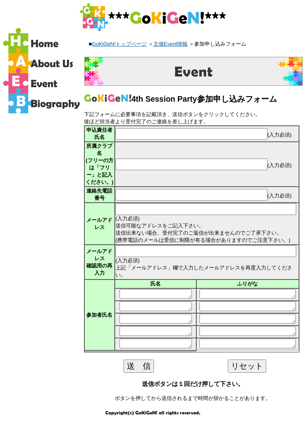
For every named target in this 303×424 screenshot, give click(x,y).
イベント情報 (42, 83)
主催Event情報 (170, 44)
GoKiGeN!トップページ (119, 44)
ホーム (42, 43)
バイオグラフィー (42, 103)
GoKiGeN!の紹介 (42, 63)
